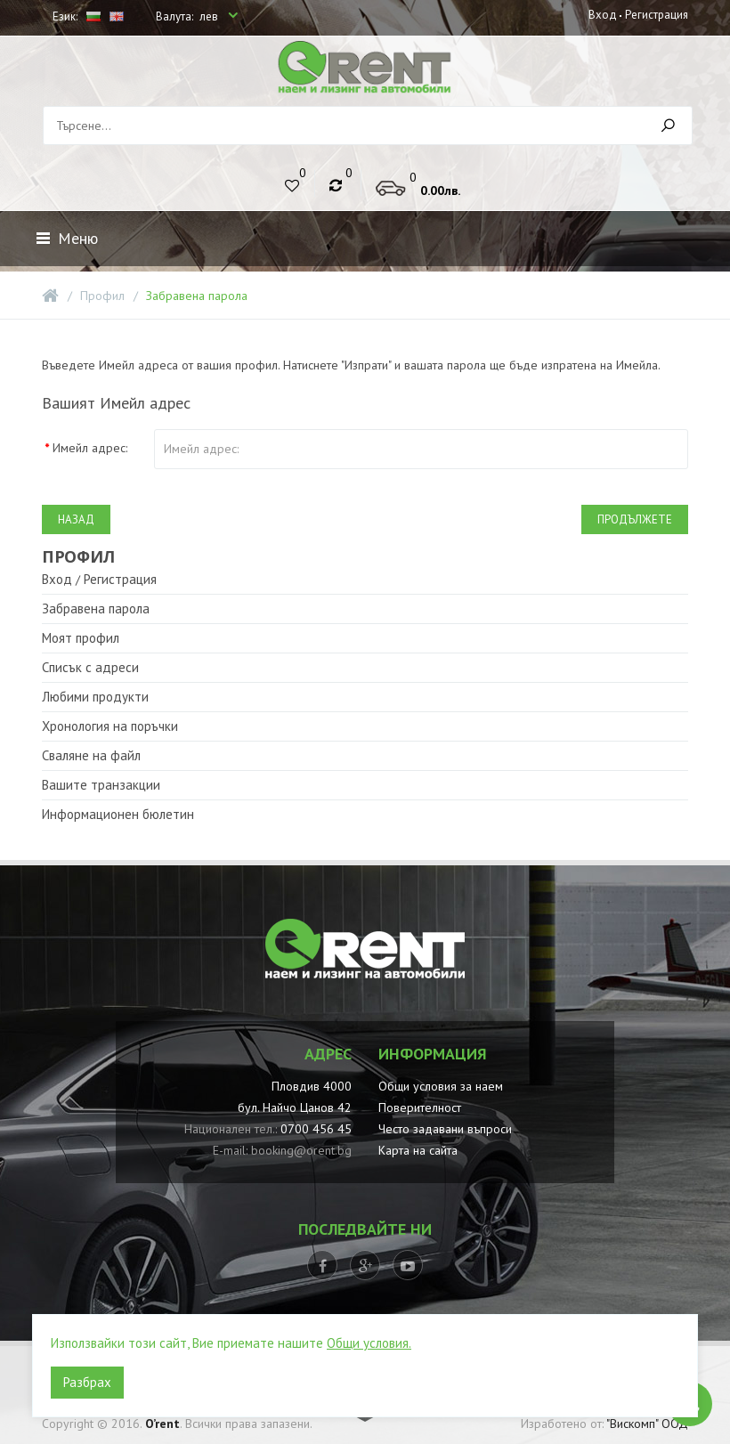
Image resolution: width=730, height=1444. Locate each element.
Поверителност (419, 1107)
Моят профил (80, 637)
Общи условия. (369, 1342)
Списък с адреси (90, 667)
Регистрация (656, 14)
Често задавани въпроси (445, 1129)
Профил (102, 296)
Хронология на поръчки (110, 726)
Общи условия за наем (440, 1086)
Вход (602, 14)
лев (210, 16)
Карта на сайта (418, 1150)
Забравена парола (196, 296)
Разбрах (87, 1382)
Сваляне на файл (91, 755)
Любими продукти (95, 696)
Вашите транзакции (101, 784)
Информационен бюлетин (118, 814)
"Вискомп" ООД (647, 1424)
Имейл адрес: (90, 448)
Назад (76, 519)
